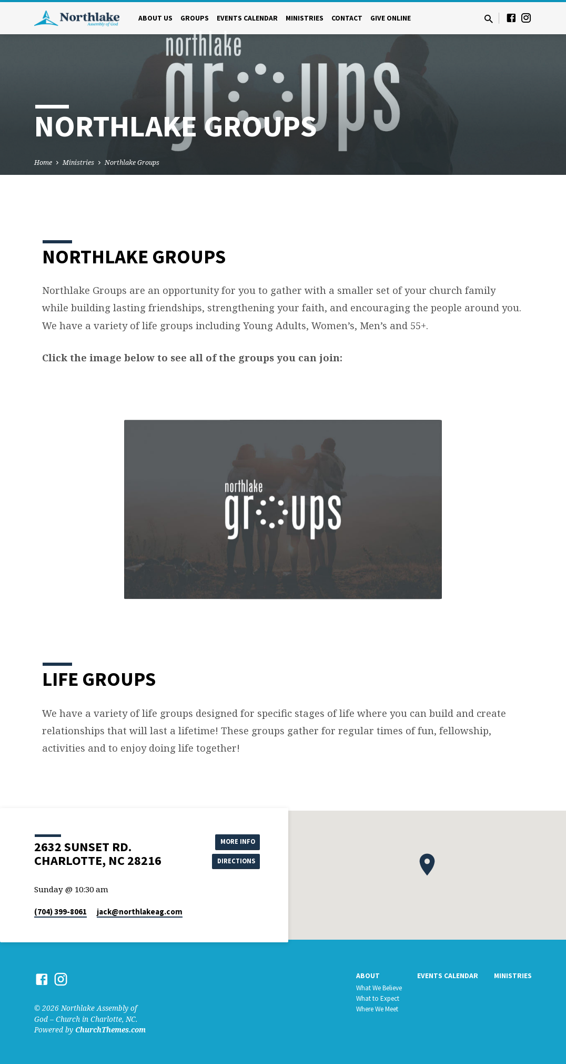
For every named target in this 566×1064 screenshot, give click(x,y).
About (368, 975)
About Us (155, 18)
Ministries (305, 18)
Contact (346, 18)
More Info (233, 840)
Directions (233, 861)
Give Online (390, 18)
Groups (194, 18)
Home (43, 162)
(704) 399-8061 (60, 912)
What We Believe (379, 987)
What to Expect (377, 998)
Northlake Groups (132, 162)
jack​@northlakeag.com (140, 912)
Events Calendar (247, 18)
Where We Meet (377, 1008)
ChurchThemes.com (110, 1029)
